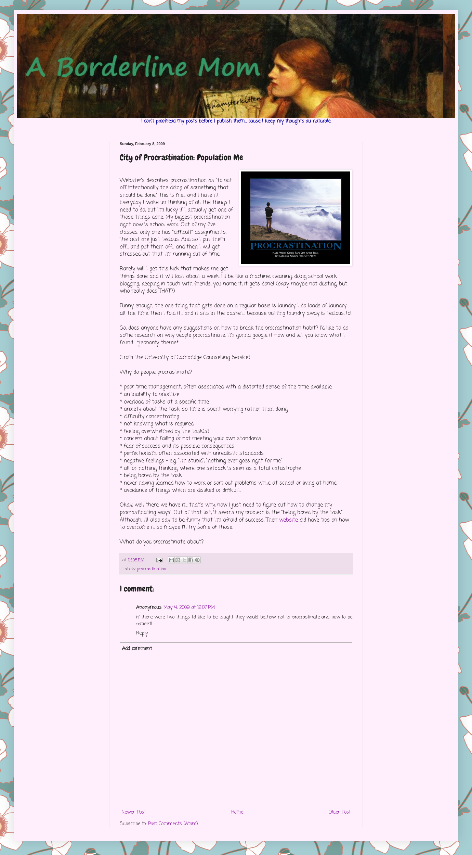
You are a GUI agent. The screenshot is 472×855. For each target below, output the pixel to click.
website (288, 520)
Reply (142, 633)
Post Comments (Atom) (173, 824)
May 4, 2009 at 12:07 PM (189, 607)
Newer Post (133, 812)
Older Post (340, 812)
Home (237, 812)
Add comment (137, 648)
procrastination (151, 569)
